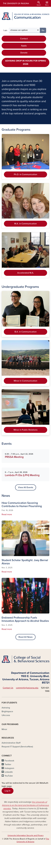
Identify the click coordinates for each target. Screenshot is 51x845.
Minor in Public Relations (25, 430)
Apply (24, 45)
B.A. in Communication (26, 331)
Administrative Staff (11, 742)
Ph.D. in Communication (25, 174)
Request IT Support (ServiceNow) (17, 746)
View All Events (25, 487)
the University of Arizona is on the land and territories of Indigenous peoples (25, 805)
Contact (24, 38)
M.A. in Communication (25, 223)
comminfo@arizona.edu (27, 687)
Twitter (8, 764)
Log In (7, 790)
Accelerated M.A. (25, 272)
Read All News (25, 637)
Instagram (9, 768)
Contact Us (8, 687)
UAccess (6, 715)
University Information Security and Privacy (26, 835)
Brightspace (7, 711)
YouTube (9, 775)
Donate (23, 52)
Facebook (9, 760)
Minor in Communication (25, 380)
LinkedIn (9, 772)
